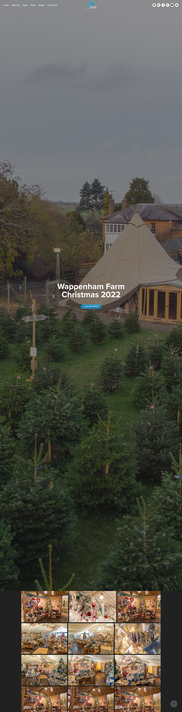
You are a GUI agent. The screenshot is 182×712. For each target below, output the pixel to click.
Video (25, 5)
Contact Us (52, 5)
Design (41, 5)
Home (6, 5)
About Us (16, 5)
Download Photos (91, 306)
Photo (33, 5)
